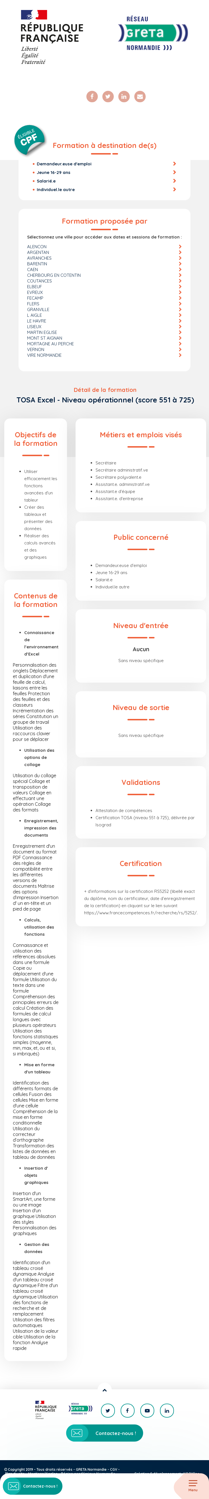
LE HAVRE (36, 321)
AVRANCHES (39, 258)
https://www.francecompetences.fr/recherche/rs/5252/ (140, 912)
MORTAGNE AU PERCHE (50, 343)
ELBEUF (34, 286)
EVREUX (35, 292)
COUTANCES (39, 281)
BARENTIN (37, 263)
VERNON (35, 349)
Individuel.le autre (56, 189)
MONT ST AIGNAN (44, 338)
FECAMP (35, 298)
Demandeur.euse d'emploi (64, 164)
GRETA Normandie (91, 1469)
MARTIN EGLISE (42, 332)
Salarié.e (46, 181)
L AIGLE (34, 315)
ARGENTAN (38, 252)
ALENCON (36, 246)
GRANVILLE (38, 309)
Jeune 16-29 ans (53, 172)
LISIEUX (34, 326)
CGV (113, 1469)
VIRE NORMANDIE (44, 355)
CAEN (32, 269)
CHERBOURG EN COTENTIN (54, 275)
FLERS (33, 303)
